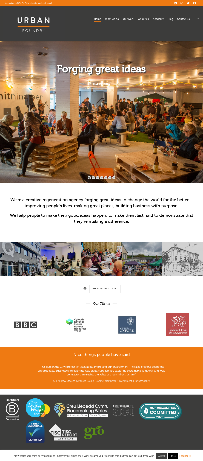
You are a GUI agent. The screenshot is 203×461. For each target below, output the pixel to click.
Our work (128, 19)
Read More (185, 456)
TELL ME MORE (101, 84)
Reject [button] (173, 456)
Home (97, 19)
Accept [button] (161, 456)
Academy (158, 19)
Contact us (183, 19)
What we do (112, 19)
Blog (170, 19)
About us (143, 19)
